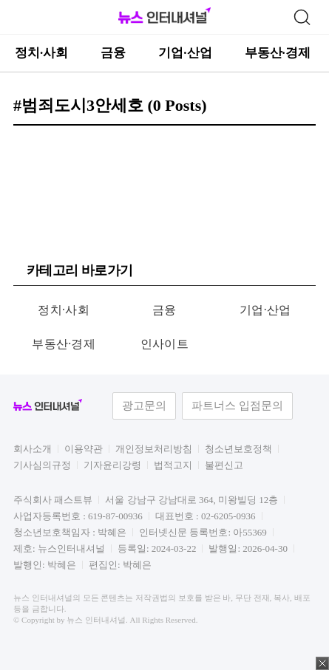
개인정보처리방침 (153, 448)
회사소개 (32, 448)
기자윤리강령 (112, 465)
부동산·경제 (278, 53)
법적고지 (173, 465)
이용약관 (83, 448)
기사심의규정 (42, 465)
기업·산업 (184, 53)
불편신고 (224, 465)
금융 (113, 53)
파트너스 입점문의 (237, 405)
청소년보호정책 (238, 448)
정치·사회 (41, 53)
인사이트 (164, 344)
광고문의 (144, 405)
